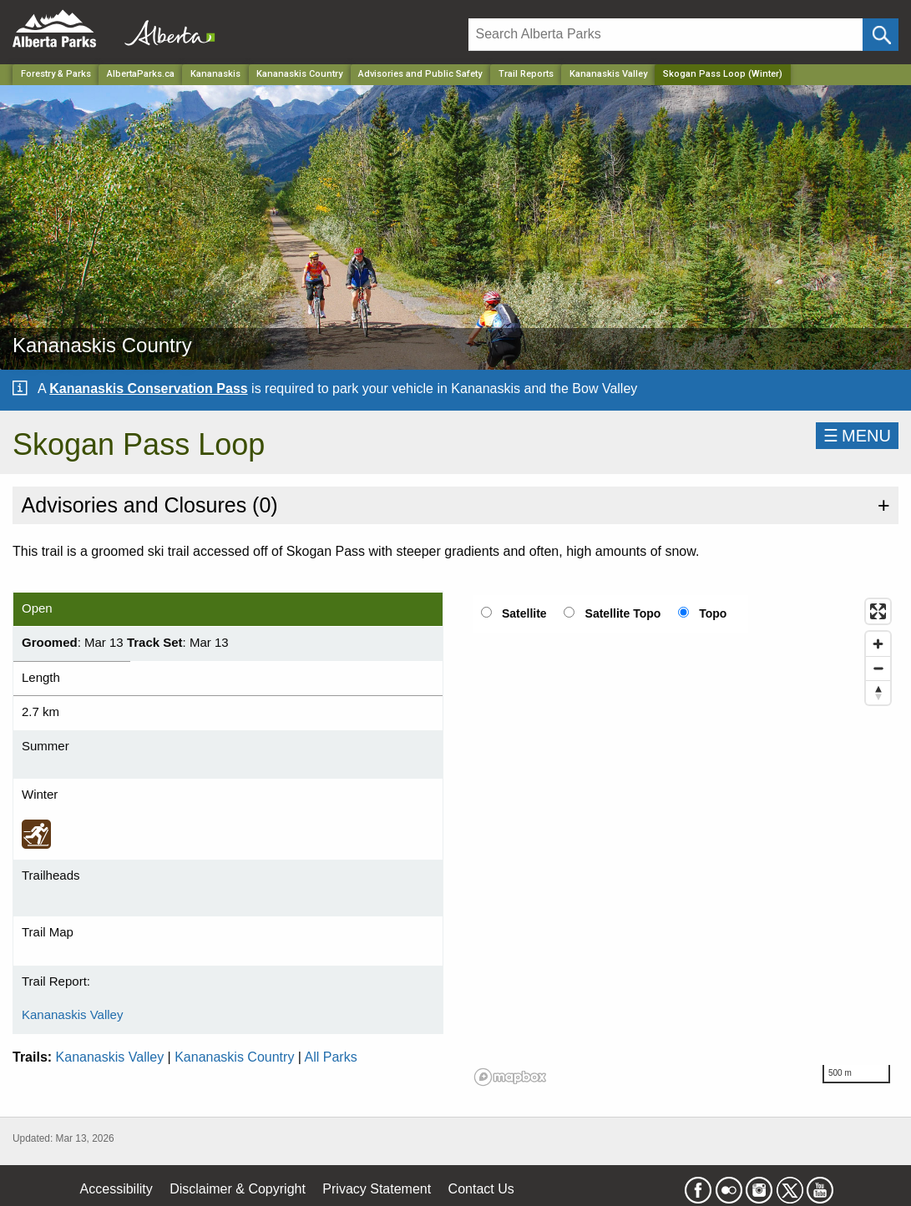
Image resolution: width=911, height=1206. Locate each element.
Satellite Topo (623, 613)
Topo (712, 613)
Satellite (524, 613)
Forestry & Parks (56, 73)
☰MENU (857, 435)
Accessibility (116, 1189)
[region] (683, 841)
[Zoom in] (878, 644)
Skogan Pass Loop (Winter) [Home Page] (722, 73)
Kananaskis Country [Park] (299, 73)
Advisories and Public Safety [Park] (420, 73)
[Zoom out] (878, 668)
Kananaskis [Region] (215, 73)
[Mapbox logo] (510, 1077)
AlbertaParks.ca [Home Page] (141, 73)
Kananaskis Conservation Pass (148, 388)
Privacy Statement (376, 1189)
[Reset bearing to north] (878, 692)
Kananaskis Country (234, 1057)
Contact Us (481, 1189)
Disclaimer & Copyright (238, 1189)
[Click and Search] (880, 34)
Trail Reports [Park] (526, 73)
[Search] (665, 34)
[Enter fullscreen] (878, 611)
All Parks (331, 1057)
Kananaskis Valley (608, 73)
